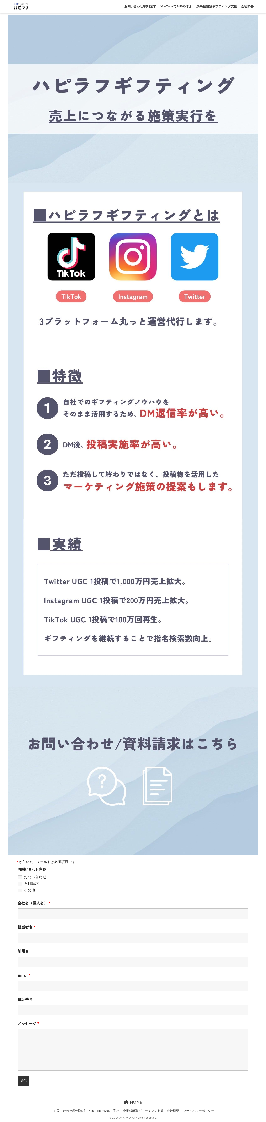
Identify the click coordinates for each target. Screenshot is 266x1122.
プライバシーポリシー (198, 1110)
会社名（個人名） (34, 903)
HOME (133, 1102)
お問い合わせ (35, 877)
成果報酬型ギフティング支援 (216, 6)
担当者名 (26, 927)
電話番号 (25, 999)
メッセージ (28, 1023)
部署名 (23, 951)
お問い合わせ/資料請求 (140, 6)
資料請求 (31, 884)
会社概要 (247, 6)
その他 (29, 890)
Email (24, 975)
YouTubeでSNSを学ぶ (176, 6)
